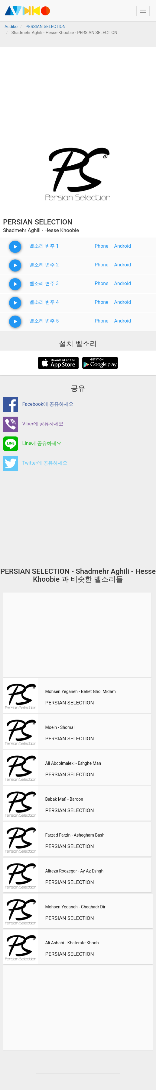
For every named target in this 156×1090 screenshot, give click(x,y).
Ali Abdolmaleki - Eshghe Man (73, 763)
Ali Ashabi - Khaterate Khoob (72, 942)
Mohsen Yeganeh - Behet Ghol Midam (80, 691)
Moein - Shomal (59, 727)
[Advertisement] (78, 89)
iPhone (100, 246)
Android (122, 246)
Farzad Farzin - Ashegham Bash (74, 835)
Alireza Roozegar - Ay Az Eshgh (74, 871)
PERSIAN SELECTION (69, 703)
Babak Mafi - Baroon (64, 799)
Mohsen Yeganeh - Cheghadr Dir (75, 906)
